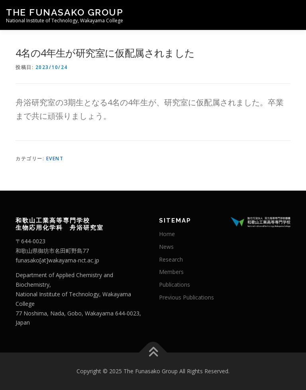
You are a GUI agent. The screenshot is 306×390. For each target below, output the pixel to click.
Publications (174, 284)
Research (171, 259)
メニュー (293, 14)
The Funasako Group (64, 12)
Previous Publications (186, 297)
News (166, 246)
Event (55, 158)
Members (171, 272)
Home (167, 234)
